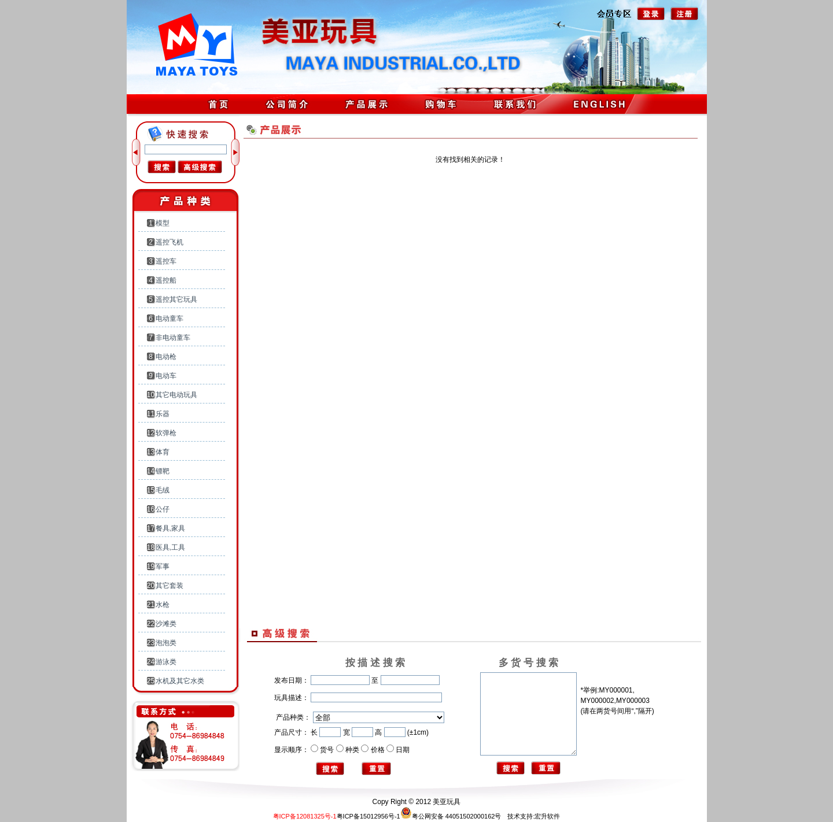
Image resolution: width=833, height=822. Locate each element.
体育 (162, 452)
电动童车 (169, 318)
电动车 (166, 376)
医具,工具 (170, 547)
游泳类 (166, 662)
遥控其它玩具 (176, 299)
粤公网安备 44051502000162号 (451, 816)
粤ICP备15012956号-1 (368, 816)
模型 (162, 223)
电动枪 (166, 357)
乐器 (162, 414)
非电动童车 (173, 338)
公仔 (162, 509)
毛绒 (162, 490)
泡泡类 (166, 643)
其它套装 (169, 586)
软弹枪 (166, 433)
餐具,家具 (170, 528)
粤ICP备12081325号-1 (305, 816)
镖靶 (162, 471)
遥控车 (166, 261)
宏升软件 (547, 816)
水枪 (162, 605)
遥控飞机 (169, 242)
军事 (162, 566)
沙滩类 (166, 624)
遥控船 (166, 280)
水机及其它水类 (180, 681)
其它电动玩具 (176, 395)
